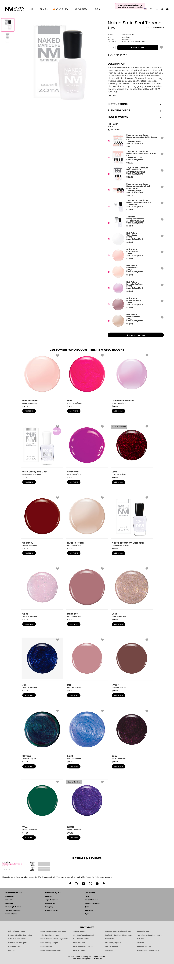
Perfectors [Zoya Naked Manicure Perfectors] (140, 939)
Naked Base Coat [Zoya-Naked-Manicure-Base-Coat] (79, 942)
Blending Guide (134, 110)
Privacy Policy (11, 914)
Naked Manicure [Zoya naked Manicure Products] (79, 950)
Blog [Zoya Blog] (97, 9)
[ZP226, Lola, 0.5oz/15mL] (87, 378)
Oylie (87, 914)
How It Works (134, 117)
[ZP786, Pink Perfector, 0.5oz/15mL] (42, 378)
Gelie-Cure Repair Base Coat (83, 935)
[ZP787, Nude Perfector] (135, 321)
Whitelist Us (50, 903)
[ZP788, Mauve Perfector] (135, 304)
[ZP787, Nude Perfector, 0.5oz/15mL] (87, 521)
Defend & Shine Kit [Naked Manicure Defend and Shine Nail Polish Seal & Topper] (111, 946)
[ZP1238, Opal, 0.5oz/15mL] (42, 592)
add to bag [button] (131, 48)
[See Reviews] (154, 27)
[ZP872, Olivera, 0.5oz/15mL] (42, 734)
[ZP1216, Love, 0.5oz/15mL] (132, 449)
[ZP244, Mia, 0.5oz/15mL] (87, 663)
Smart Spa (89, 910)
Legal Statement (51, 900)
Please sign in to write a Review (12, 865)
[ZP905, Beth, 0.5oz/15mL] (132, 592)
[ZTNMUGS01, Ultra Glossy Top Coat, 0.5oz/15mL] (42, 449)
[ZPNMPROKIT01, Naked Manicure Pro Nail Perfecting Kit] (135, 141)
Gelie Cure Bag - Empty (49, 942)
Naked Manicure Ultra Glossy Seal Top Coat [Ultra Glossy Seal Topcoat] (54, 939)
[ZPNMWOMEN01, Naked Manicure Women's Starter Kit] (135, 157)
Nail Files (140, 942)
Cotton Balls (109, 939)
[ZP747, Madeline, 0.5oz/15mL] (87, 592)
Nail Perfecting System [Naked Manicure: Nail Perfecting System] (16, 931)
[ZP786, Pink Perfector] (135, 255)
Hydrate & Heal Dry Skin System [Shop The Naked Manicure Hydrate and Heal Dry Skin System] (20, 935)
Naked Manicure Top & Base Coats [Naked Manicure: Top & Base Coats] (53, 931)
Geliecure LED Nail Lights (17, 942)
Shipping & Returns (13, 907)
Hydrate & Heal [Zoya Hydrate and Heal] (46, 946)
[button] (14, 9)
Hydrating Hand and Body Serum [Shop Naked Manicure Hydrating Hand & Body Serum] (149, 935)
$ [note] (129, 147)
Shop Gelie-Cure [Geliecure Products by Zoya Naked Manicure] (143, 931)
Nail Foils (11, 950)
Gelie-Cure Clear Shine (81, 939)
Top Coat (112, 96)
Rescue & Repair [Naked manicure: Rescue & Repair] (79, 931)
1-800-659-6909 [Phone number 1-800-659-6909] (51, 910)
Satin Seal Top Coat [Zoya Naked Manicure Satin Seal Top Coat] (144, 946)
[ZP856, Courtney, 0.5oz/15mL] (42, 521)
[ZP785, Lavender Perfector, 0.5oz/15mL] (132, 378)
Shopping (49, 907)
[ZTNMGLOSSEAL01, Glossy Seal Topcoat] (135, 223)
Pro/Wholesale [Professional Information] (81, 9)
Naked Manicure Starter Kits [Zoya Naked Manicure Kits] (50, 950)
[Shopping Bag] (167, 9)
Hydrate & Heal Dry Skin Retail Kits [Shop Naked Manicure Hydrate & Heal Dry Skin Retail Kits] (118, 931)
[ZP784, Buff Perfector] (135, 272)
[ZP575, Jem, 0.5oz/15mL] (132, 734)
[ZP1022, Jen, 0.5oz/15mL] (42, 663)
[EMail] (124, 54)
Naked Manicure (91, 900)
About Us (48, 896)
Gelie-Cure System (92, 903)
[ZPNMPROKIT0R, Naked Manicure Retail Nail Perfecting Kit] (135, 190)
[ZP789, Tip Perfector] (135, 239)
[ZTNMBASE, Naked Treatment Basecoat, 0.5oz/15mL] (132, 521)
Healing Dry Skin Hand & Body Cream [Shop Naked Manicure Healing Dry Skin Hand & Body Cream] (118, 935)
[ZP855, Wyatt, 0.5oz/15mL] (42, 805)
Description (116, 64)
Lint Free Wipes (14, 946)
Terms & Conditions (13, 910)
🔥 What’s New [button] (60, 9)
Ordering (9, 903)
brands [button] (44, 9)
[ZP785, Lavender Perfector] (135, 288)
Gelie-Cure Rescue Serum (49, 935)
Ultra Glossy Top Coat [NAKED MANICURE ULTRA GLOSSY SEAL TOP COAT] (113, 942)
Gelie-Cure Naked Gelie (17, 939)
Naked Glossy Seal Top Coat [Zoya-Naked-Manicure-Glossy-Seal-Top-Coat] (83, 946)
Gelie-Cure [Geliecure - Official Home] (109, 950)
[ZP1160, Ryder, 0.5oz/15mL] (132, 663)
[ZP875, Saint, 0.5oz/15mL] (87, 734)
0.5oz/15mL (119, 37)
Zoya (87, 896)
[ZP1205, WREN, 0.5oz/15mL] (87, 805)
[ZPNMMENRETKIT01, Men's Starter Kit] (135, 174)
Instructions (134, 104)
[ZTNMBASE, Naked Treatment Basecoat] (135, 206)
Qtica (87, 907)
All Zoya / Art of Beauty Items (148, 950)
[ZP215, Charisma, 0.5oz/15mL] (87, 449)
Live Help (9, 900)
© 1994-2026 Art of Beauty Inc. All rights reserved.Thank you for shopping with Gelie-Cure (87, 958)
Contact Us (9, 896)
